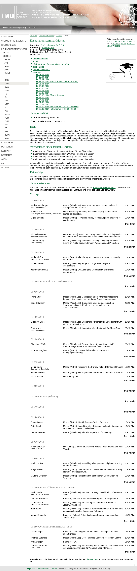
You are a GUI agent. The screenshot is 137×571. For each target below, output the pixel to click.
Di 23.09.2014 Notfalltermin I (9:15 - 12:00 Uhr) (57, 107)
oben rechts (91, 559)
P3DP (7, 114)
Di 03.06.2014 (42, 93)
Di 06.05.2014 (42, 84)
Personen (7, 147)
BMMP (8, 73)
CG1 (7, 76)
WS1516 (116, 41)
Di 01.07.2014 (42, 102)
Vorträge (37, 72)
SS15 (123, 41)
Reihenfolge (38, 67)
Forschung (7, 142)
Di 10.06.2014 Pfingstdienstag (50, 95)
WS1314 (116, 44)
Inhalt (35, 61)
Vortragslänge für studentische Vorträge (51, 64)
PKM (7, 121)
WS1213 (131, 44)
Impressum (31, 569)
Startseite (7, 37)
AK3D (7, 59)
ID (6, 97)
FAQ (3, 163)
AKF (6, 63)
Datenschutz (43, 569)
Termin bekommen (41, 69)
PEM (7, 118)
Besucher (6, 155)
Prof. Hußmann (48, 45)
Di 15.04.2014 (42, 77)
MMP (7, 104)
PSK (7, 131)
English (133, 27)
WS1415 (131, 41)
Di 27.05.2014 (42, 90)
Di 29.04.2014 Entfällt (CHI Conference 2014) (57, 81)
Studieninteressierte (13, 41)
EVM (7, 90)
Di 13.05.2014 (42, 86)
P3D (6, 111)
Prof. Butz (60, 45)
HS (6, 94)
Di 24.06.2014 (42, 100)
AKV (7, 70)
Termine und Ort (40, 59)
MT (6, 107)
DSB (7, 80)
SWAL (7, 135)
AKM (7, 66)
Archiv (5, 52)
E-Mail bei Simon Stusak (104, 187)
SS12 (109, 46)
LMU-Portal (32, 27)
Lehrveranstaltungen (14, 49)
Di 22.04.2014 (42, 79)
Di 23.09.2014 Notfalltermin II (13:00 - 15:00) (56, 109)
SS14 (109, 44)
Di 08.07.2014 (42, 104)
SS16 (109, 41)
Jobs (4, 159)
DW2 (7, 87)
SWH (7, 138)
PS (6, 128)
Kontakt (6, 151)
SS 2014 (7, 56)
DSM (7, 83)
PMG (7, 125)
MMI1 (7, 101)
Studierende (8, 45)
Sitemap (23, 27)
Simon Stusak (48, 47)
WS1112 (116, 46)
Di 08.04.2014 (42, 74)
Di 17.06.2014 (42, 97)
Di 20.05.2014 (42, 88)
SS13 (123, 44)
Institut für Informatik (11, 27)
